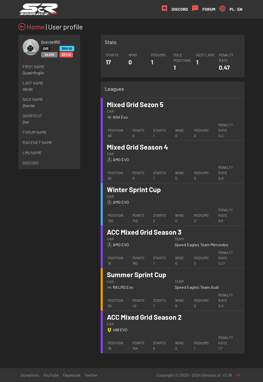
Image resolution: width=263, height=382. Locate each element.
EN (239, 9)
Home (31, 27)
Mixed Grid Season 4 (137, 147)
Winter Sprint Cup (134, 189)
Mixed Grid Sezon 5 (135, 104)
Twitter (91, 375)
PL (232, 9)
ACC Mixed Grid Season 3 (144, 232)
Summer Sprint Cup (136, 274)
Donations (30, 375)
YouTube (51, 375)
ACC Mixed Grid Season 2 (144, 317)
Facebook (71, 375)
